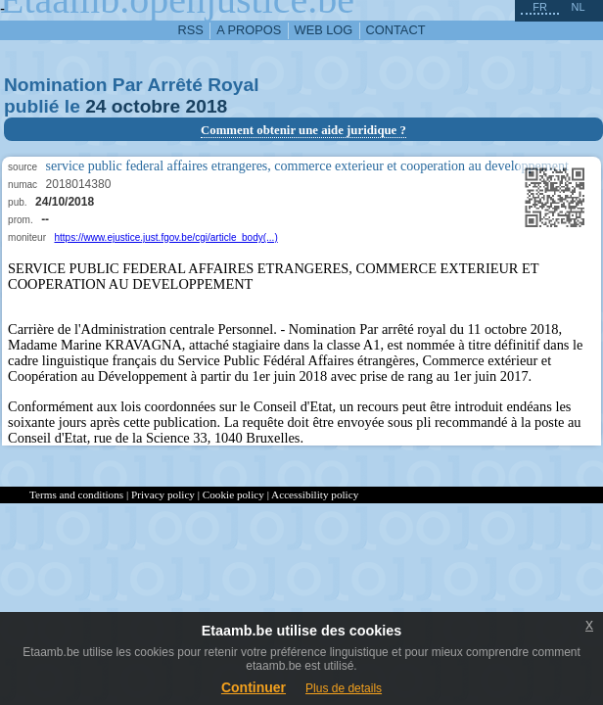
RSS (191, 30)
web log (324, 30)
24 (95, 106)
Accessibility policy (314, 494)
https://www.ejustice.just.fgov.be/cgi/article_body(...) (165, 237)
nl (577, 7)
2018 (207, 106)
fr (540, 7)
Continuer (253, 687)
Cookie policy (233, 494)
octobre (146, 106)
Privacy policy (163, 494)
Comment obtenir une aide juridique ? (303, 130)
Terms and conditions (76, 494)
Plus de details (343, 688)
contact (396, 30)
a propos (248, 30)
